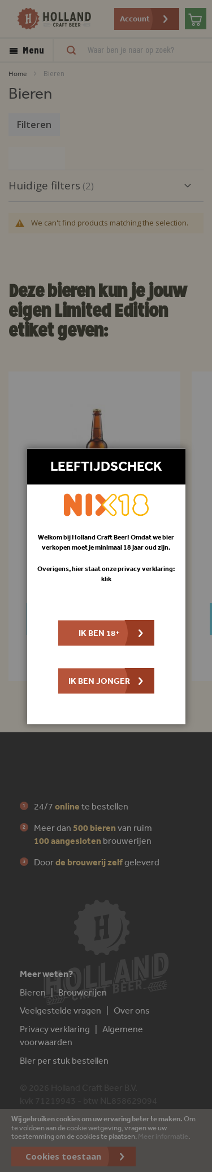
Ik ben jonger (99, 680)
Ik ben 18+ (99, 632)
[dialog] (106, 586)
